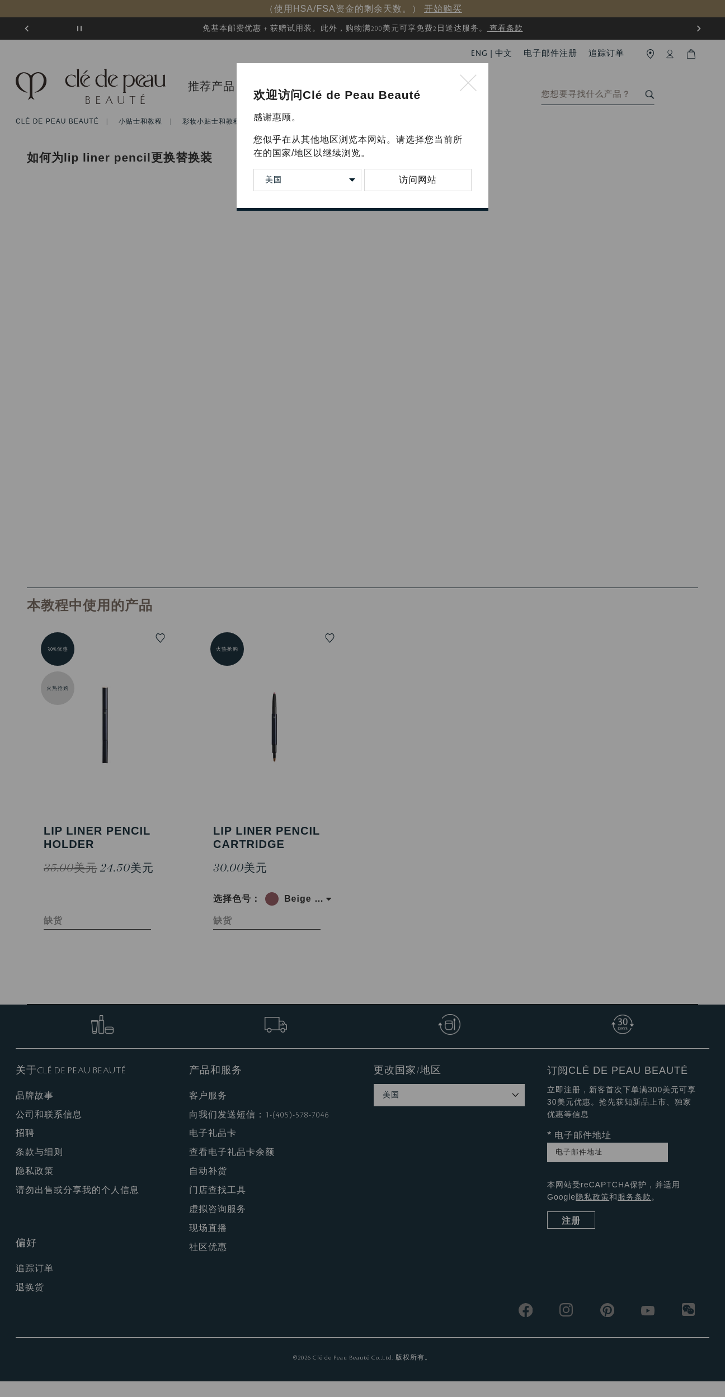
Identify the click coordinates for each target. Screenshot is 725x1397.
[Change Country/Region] (307, 180)
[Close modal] (468, 83)
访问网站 (418, 179)
